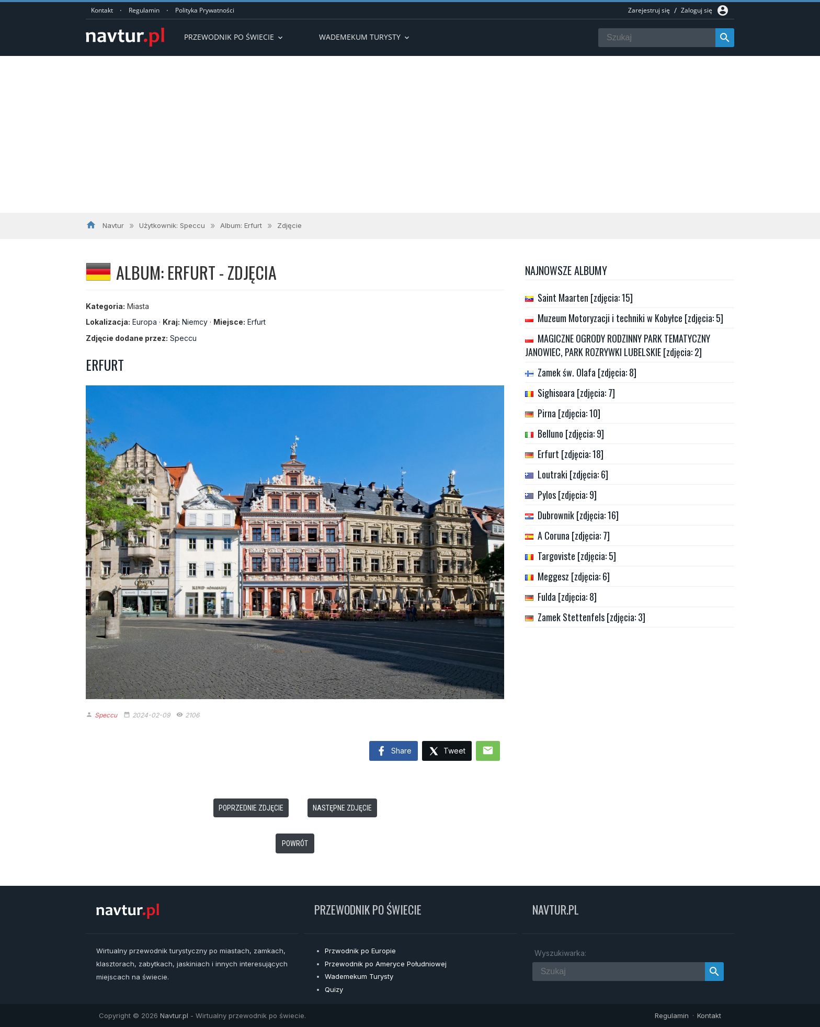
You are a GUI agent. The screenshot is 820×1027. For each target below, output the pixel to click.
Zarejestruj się (649, 10)
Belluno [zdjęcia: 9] (571, 433)
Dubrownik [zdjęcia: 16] (578, 515)
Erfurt (256, 321)
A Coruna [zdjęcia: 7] (574, 535)
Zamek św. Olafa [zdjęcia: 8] (587, 372)
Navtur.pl (174, 1015)
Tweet (446, 751)
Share (393, 751)
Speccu (183, 338)
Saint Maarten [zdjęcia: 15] (585, 297)
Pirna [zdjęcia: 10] (569, 413)
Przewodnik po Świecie (234, 37)
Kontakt (102, 10)
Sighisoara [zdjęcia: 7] (576, 393)
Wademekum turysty (365, 37)
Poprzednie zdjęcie (251, 808)
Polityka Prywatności (204, 10)
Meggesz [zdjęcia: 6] (574, 576)
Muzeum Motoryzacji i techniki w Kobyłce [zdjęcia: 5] (630, 318)
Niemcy (195, 321)
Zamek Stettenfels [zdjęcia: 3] (591, 617)
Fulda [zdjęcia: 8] (567, 596)
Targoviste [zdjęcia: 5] (577, 556)
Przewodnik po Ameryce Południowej (386, 964)
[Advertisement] (410, 134)
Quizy (334, 989)
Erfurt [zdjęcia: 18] (570, 454)
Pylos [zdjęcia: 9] (567, 494)
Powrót (295, 843)
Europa (144, 321)
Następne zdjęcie (342, 808)
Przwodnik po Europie (360, 950)
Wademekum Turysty (359, 976)
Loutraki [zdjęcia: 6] (573, 474)
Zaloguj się (696, 10)
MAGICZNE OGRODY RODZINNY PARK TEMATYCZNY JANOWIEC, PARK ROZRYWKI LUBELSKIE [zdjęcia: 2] (617, 345)
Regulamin (144, 10)
